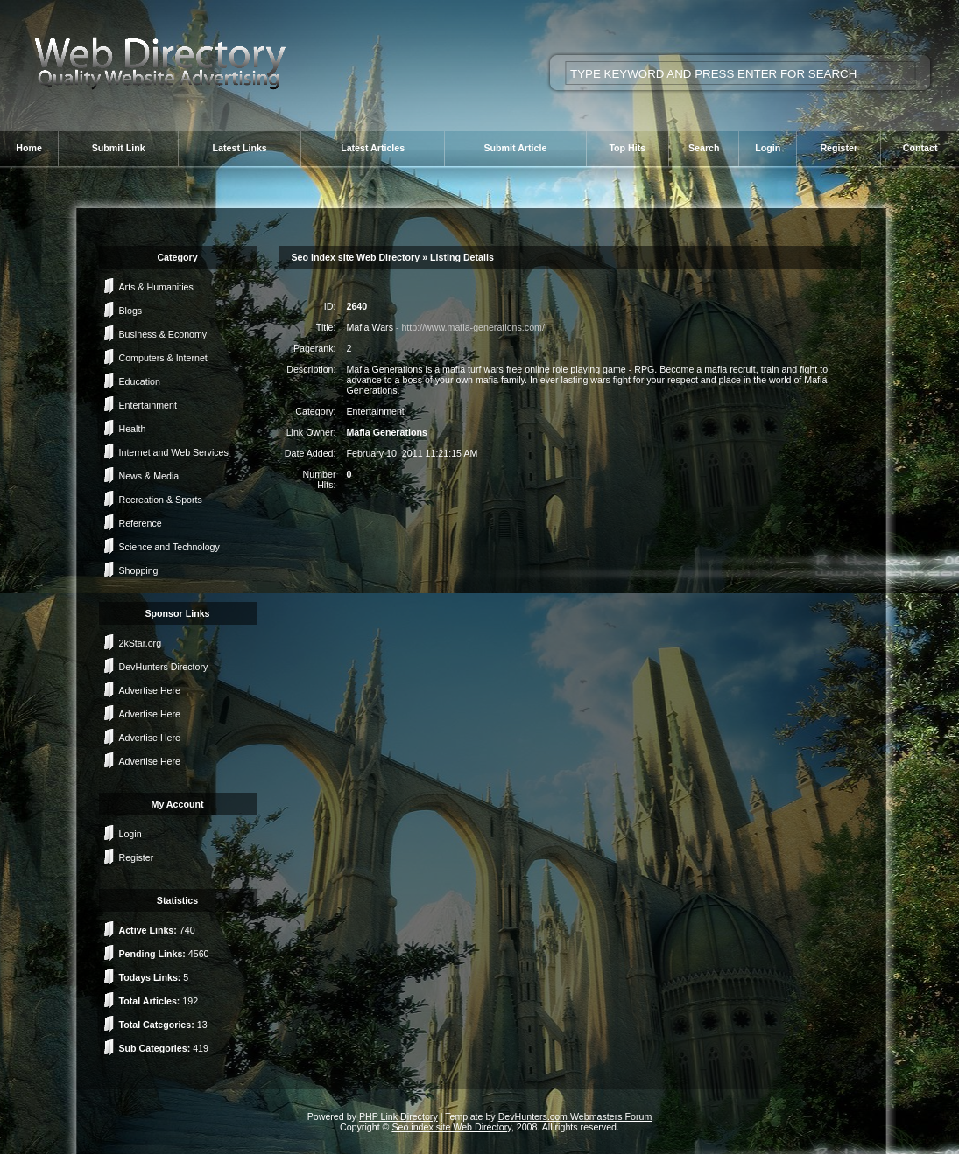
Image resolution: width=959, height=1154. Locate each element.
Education (139, 381)
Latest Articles (373, 148)
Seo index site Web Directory (356, 257)
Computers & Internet (163, 358)
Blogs (131, 310)
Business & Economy (163, 334)
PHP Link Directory (398, 1116)
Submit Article (514, 148)
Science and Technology (169, 547)
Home (29, 148)
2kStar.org (140, 643)
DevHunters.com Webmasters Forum (575, 1116)
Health (132, 428)
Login (767, 148)
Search (704, 148)
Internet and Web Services (174, 452)
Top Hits (627, 148)
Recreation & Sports (160, 499)
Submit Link (118, 148)
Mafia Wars (369, 327)
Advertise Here (149, 690)
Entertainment (148, 405)
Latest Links (240, 148)
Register (838, 148)
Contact (920, 148)
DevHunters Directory (163, 666)
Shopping (139, 570)
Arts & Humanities (156, 287)
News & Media (149, 476)
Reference (140, 523)
